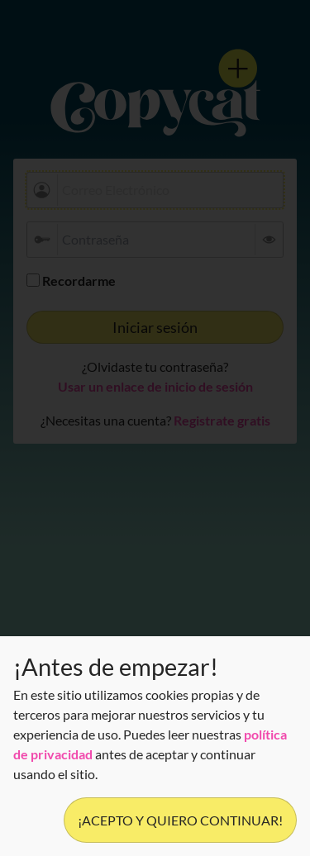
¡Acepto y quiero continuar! (180, 820)
